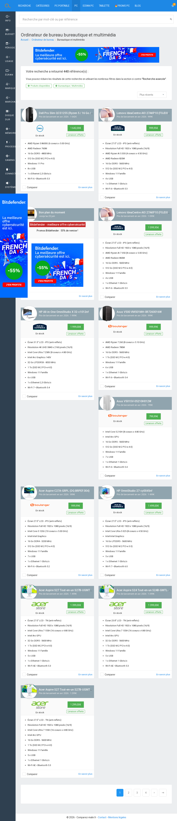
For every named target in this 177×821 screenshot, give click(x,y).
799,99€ (153, 416)
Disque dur (9, 115)
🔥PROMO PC (122, 5)
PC (76, 5)
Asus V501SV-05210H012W (134, 401)
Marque (10, 86)
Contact (102, 817)
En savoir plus (85, 187)
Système (10, 185)
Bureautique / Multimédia (69, 86)
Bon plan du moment (52, 212)
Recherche (24, 5)
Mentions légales (117, 817)
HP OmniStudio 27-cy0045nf (134, 490)
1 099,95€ (153, 227)
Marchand (10, 99)
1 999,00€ (75, 326)
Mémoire (10, 131)
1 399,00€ (75, 605)
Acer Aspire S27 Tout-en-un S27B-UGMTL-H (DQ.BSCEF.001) (77, 689)
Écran (9, 72)
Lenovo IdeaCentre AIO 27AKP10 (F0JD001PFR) (147, 113)
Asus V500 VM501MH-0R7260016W (139, 312)
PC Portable (62, 5)
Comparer (32, 187)
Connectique (10, 171)
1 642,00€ (75, 128)
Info (8, 18)
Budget (10, 32)
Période (10, 45)
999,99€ (153, 326)
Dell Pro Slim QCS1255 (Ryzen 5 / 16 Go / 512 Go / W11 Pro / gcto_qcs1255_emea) (91, 113)
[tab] (8, 18)
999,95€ (153, 128)
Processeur (10, 144)
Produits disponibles (39, 86)
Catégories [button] (42, 5)
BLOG (138, 5)
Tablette (104, 5)
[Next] (154, 793)
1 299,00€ (75, 704)
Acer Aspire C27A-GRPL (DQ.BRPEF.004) (64, 490)
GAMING (10, 158)
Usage (9, 59)
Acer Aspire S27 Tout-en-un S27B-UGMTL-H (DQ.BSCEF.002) (77, 590)
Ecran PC (88, 5)
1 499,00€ (153, 505)
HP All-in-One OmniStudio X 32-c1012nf (64, 312)
